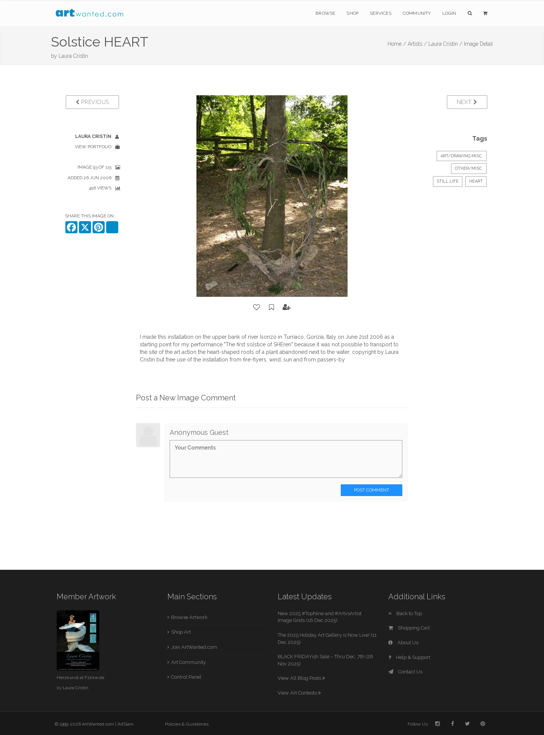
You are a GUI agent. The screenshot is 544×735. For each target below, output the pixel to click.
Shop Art (181, 632)
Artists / (417, 44)
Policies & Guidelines (187, 724)
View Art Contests (299, 693)
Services (380, 13)
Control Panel (186, 677)
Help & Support (409, 657)
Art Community (188, 662)
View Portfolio (93, 146)
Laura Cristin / (445, 44)
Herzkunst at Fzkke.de (80, 677)
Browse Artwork (189, 617)
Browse (325, 13)
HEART (476, 181)
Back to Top (405, 613)
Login (449, 13)
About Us (403, 642)
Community (417, 13)
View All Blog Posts (301, 678)
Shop (352, 13)
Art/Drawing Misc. (461, 156)
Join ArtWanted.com (194, 647)
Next (467, 102)
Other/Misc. (469, 168)
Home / (397, 44)
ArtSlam (125, 724)
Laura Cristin (73, 56)
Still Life (448, 181)
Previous (92, 102)
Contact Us (405, 672)
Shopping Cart (409, 628)
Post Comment (371, 490)
